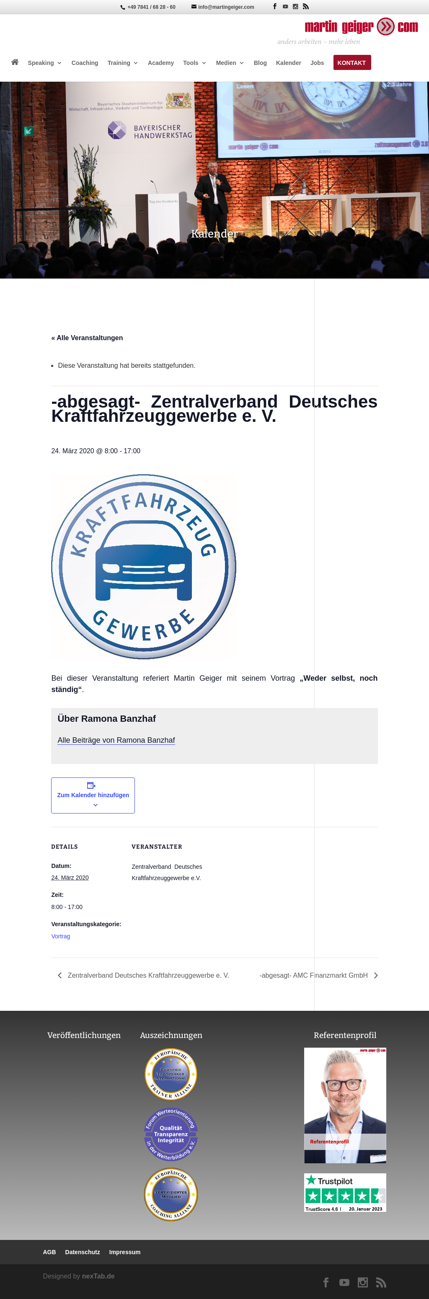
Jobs (317, 63)
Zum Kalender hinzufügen (93, 795)
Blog (260, 63)
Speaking (41, 63)
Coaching (85, 63)
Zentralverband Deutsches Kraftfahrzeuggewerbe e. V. (147, 975)
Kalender (288, 63)
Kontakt (352, 63)
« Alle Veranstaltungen (87, 337)
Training (119, 63)
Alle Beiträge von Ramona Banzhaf (116, 740)
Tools (190, 63)
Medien (226, 63)
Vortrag (60, 936)
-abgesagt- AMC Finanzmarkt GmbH (314, 975)
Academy (161, 63)
